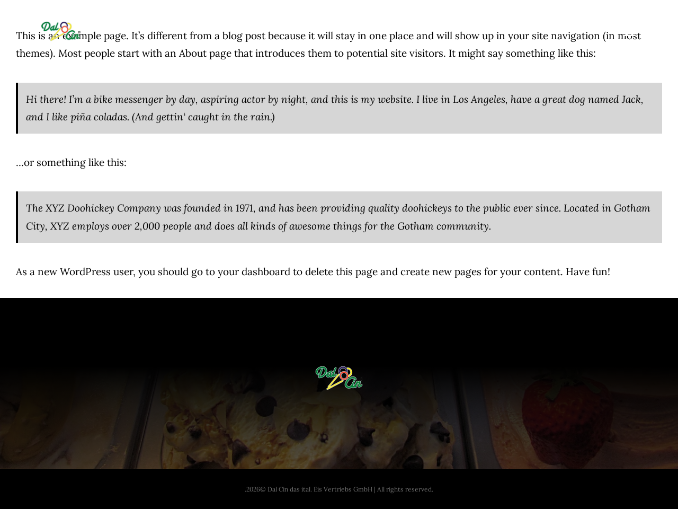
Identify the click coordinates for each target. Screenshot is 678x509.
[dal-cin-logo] (61, 26)
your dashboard (254, 271)
